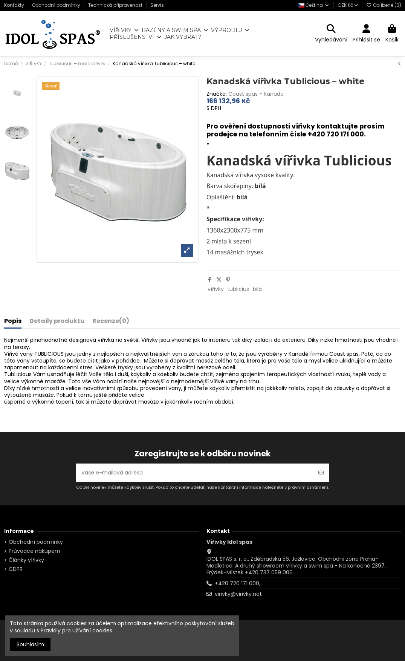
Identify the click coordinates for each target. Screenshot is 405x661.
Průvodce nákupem (34, 551)
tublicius (238, 289)
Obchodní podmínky (56, 5)
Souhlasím (30, 644)
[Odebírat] (321, 473)
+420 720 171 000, (237, 583)
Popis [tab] (12, 321)
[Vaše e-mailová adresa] (194, 473)
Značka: (216, 93)
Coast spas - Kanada (256, 94)
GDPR (16, 569)
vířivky (216, 289)
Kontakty (14, 5)
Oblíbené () (383, 5)
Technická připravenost (116, 5)
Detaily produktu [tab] (56, 321)
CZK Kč (348, 5)
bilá (257, 289)
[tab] (110, 322)
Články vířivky (26, 560)
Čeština (314, 5)
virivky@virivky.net (238, 594)
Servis (157, 5)
